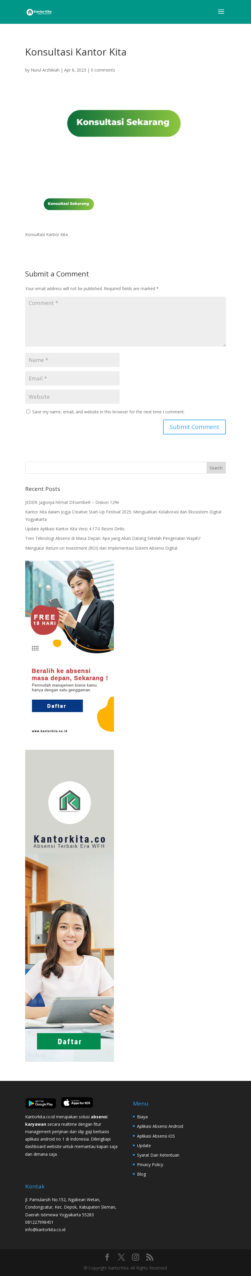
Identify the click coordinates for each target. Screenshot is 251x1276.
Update (144, 1145)
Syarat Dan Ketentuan (158, 1155)
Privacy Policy (150, 1164)
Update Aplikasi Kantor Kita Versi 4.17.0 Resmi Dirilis (75, 529)
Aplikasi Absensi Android (160, 1126)
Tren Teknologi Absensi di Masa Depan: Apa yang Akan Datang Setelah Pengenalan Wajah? (112, 538)
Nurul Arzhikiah (45, 70)
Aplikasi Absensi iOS (156, 1136)
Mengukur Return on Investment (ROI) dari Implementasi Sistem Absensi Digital (101, 548)
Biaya (142, 1117)
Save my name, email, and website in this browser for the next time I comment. (108, 412)
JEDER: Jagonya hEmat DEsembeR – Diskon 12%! (72, 502)
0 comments (103, 70)
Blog (141, 1174)
